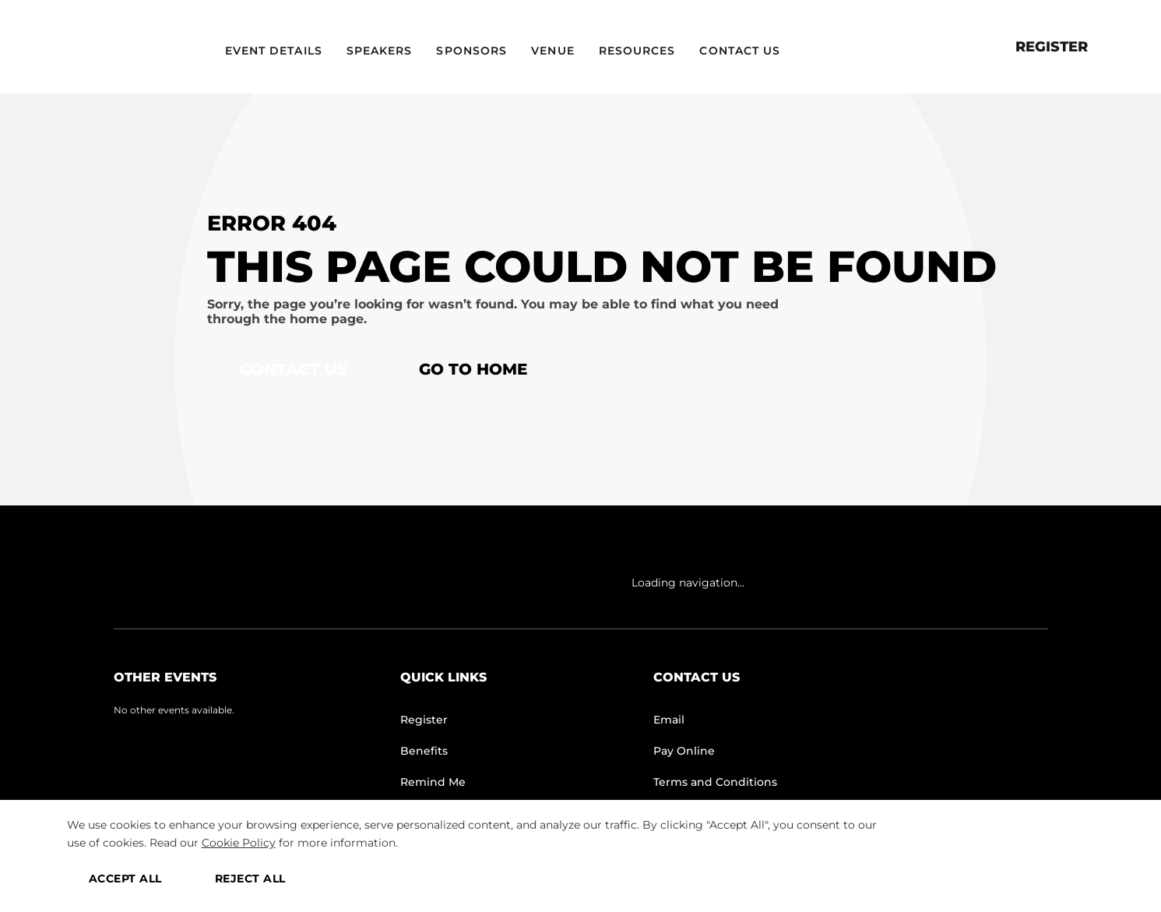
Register (1051, 46)
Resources (637, 51)
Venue (553, 51)
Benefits (424, 751)
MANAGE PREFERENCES (1001, 879)
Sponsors (471, 51)
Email (668, 720)
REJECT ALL (250, 879)
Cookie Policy (239, 843)
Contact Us (739, 51)
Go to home (473, 369)
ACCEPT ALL (125, 879)
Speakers (380, 51)
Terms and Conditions (715, 782)
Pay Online (684, 751)
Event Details (273, 51)
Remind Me (433, 782)
